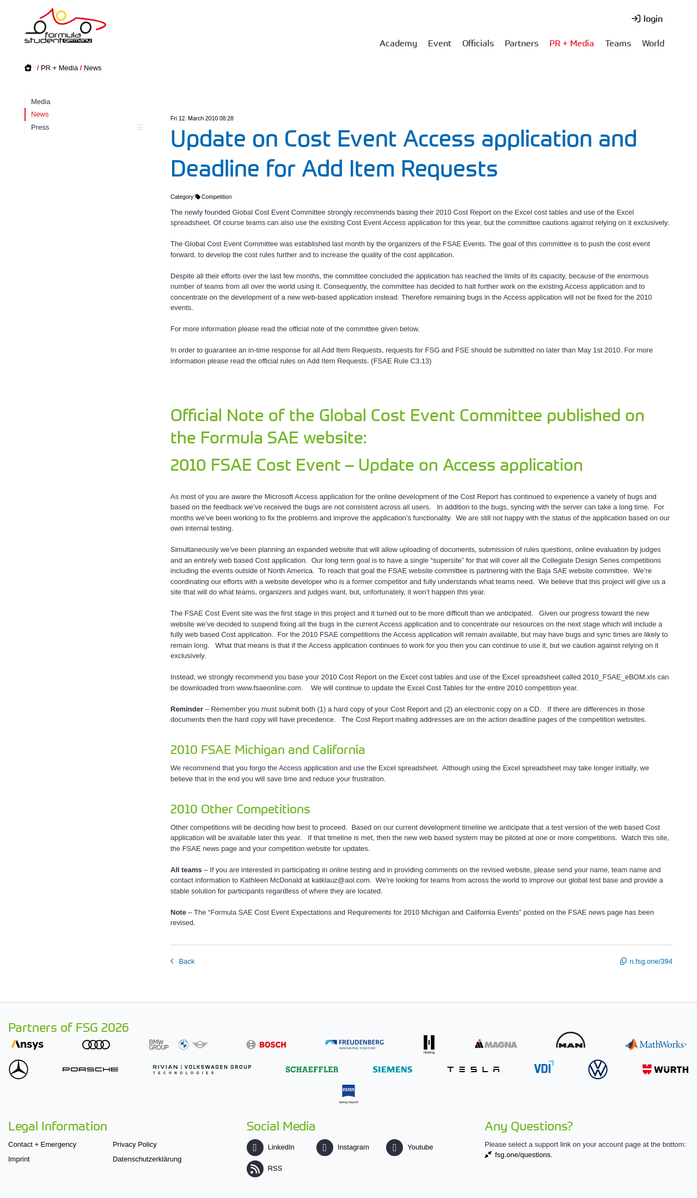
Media (40, 102)
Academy (398, 42)
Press (85, 127)
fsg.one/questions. (524, 1155)
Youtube (409, 1147)
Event (439, 42)
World (653, 42)
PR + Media (571, 42)
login (653, 18)
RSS (265, 1168)
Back (186, 961)
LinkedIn (271, 1147)
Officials (478, 42)
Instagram (342, 1147)
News (93, 68)
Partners (522, 42)
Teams (618, 42)
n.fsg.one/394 (650, 961)
